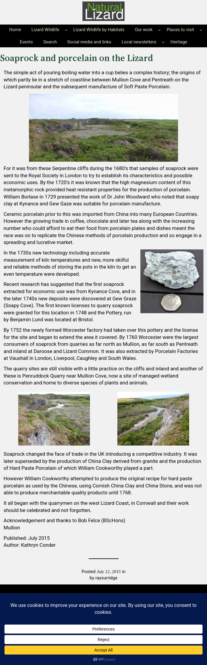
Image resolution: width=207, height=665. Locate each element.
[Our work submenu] (159, 29)
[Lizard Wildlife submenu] (66, 29)
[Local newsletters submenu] (163, 42)
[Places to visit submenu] (201, 29)
